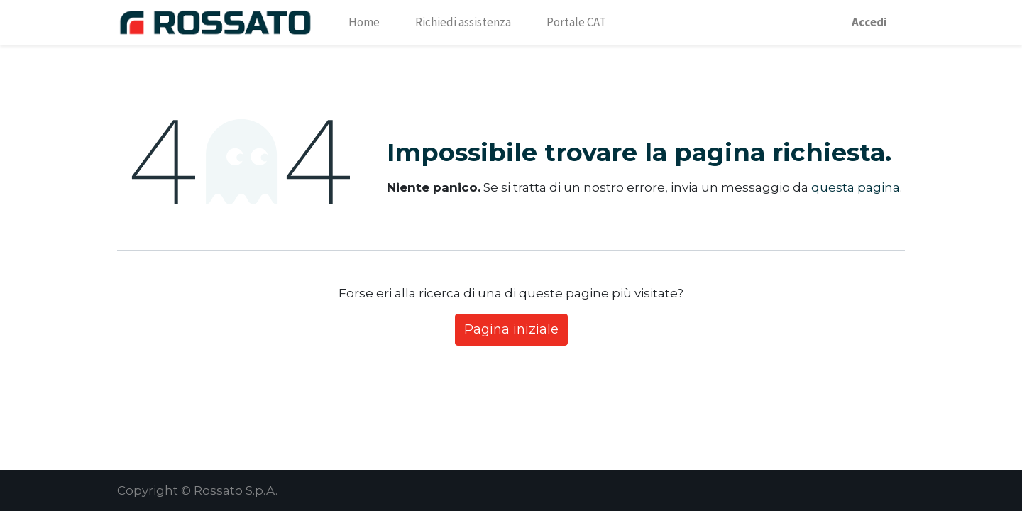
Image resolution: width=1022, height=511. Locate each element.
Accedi (869, 22)
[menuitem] (364, 22)
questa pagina (855, 187)
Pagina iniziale (511, 329)
